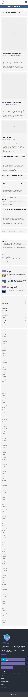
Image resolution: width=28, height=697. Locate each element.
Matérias (3, 159)
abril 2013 (3, 601)
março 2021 (4, 438)
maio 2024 (4, 372)
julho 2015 (4, 554)
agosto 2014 (4, 573)
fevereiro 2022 (4, 419)
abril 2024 (3, 374)
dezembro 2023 (4, 381)
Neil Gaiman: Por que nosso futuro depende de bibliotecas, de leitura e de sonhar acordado (13, 253)
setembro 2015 (4, 551)
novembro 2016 (4, 527)
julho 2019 (4, 471)
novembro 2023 (4, 383)
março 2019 (4, 478)
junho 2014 (4, 577)
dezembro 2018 (4, 483)
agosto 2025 (4, 346)
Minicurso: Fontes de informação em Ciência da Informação (12, 198)
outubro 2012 (4, 611)
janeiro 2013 (4, 606)
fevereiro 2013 (4, 605)
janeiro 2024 (4, 379)
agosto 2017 (4, 511)
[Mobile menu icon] (26, 2)
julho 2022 (4, 410)
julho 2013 (4, 596)
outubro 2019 (4, 466)
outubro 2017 (4, 507)
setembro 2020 (4, 449)
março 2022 (4, 417)
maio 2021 (4, 435)
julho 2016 (4, 533)
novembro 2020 (4, 445)
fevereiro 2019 (4, 480)
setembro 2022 (4, 407)
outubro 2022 (4, 405)
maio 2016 (4, 537)
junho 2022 (4, 412)
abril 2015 (3, 559)
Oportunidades (4, 184)
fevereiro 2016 (4, 542)
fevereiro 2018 (4, 501)
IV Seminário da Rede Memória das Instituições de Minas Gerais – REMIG (13, 136)
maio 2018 (4, 495)
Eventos (3, 14)
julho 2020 (4, 450)
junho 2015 (4, 556)
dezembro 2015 (4, 546)
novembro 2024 (4, 362)
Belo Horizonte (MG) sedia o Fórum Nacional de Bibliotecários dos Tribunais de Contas (15, 291)
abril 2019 (3, 476)
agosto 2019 (4, 469)
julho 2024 (4, 369)
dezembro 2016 (4, 525)
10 (15, 236)
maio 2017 (4, 516)
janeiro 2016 (4, 544)
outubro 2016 (4, 528)
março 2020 (4, 457)
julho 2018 (4, 492)
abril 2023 (3, 395)
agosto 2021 (4, 429)
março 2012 (4, 624)
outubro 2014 (4, 570)
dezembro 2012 (4, 608)
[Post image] (4, 271)
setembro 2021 (4, 428)
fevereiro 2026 (4, 336)
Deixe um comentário (21, 14)
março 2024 (4, 376)
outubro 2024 (4, 364)
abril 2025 (3, 353)
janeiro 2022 (4, 421)
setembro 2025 (4, 345)
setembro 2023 (4, 386)
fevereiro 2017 (4, 521)
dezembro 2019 (4, 462)
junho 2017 (4, 514)
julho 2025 (4, 348)
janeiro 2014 (4, 585)
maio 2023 (4, 393)
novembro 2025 (4, 341)
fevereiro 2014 (4, 584)
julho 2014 (4, 575)
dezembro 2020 (4, 443)
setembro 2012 (4, 613)
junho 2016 (4, 535)
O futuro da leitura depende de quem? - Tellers (10, 251)
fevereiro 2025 (4, 357)
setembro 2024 (4, 365)
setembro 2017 (4, 509)
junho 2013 (4, 598)
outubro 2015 (4, 549)
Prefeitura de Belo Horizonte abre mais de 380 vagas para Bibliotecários (13, 157)
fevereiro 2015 (4, 563)
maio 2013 (4, 599)
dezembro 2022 (4, 402)
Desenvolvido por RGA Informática (14, 694)
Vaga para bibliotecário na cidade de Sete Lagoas (12, 183)
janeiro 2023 (4, 400)
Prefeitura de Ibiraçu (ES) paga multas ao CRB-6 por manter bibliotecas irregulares (15, 287)
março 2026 (4, 334)
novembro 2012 (4, 610)
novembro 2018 (4, 485)
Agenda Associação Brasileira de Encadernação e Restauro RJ (12, 176)
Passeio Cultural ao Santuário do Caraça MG (11, 12)
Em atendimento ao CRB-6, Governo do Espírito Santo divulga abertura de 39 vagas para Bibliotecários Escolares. (16, 276)
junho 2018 (4, 494)
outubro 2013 (4, 591)
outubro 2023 (4, 384)
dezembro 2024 (4, 360)
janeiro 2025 (4, 358)
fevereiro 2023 (4, 398)
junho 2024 (4, 371)
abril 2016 (3, 539)
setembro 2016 (4, 530)
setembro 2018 (4, 488)
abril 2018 (3, 497)
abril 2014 (3, 580)
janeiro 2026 (4, 338)
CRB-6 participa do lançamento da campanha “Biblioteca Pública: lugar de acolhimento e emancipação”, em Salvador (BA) (16, 281)
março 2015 (4, 561)
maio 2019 (4, 475)
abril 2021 (3, 436)
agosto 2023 (4, 388)
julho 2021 (4, 431)
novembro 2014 (4, 568)
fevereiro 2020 (4, 459)
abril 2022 (3, 416)
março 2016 (4, 540)
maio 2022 (4, 414)
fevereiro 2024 (4, 377)
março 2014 (4, 582)
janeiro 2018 (4, 502)
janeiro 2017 (4, 523)
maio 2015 (4, 558)
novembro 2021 (4, 424)
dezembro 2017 (4, 504)
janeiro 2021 (4, 442)
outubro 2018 (4, 487)
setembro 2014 (4, 572)
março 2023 (4, 397)
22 (21, 236)
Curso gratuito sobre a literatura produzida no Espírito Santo (14, 210)
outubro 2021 (4, 426)
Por (6, 14)
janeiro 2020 (4, 461)
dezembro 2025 (4, 339)
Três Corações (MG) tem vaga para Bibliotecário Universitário (15, 271)
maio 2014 (4, 579)
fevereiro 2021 (4, 440)
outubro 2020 (4, 447)
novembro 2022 (4, 403)
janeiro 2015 (4, 565)
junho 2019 (4, 473)
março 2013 (4, 603)
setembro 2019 (4, 468)
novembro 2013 (4, 589)
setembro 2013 (4, 592)
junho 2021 (4, 433)
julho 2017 (4, 513)
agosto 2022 (4, 409)
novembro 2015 (4, 547)
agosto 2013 (4, 594)
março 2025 (4, 355)
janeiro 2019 (4, 481)
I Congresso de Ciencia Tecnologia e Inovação (12, 229)
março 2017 (4, 520)
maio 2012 (4, 620)
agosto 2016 (4, 532)
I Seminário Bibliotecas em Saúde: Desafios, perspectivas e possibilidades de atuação (11, 54)
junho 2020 (4, 452)
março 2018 (4, 499)
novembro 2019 (4, 464)
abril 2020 (3, 455)
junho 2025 (4, 350)
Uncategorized (4, 212)
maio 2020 (4, 454)
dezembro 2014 (4, 566)
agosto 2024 (4, 367)
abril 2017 (3, 518)
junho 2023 (4, 391)
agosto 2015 (4, 553)
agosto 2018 (4, 490)
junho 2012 (4, 618)
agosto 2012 (4, 615)
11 (17, 236)
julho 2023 (4, 390)
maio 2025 (4, 351)
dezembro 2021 (4, 423)
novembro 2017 (4, 506)
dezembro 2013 (4, 587)
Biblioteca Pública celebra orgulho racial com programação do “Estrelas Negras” (11, 103)
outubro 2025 (4, 343)
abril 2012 (3, 622)
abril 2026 (3, 332)
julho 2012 (4, 617)
